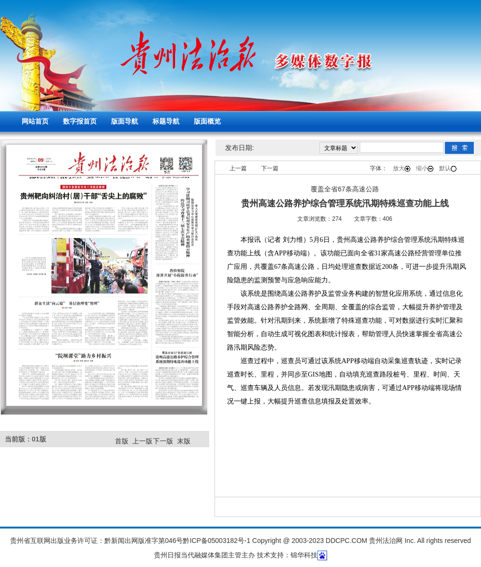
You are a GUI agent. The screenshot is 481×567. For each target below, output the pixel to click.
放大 (401, 168)
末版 (183, 441)
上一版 (142, 441)
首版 (121, 441)
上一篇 (238, 168)
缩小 (424, 168)
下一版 (163, 441)
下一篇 (269, 168)
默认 (447, 168)
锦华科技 (304, 555)
